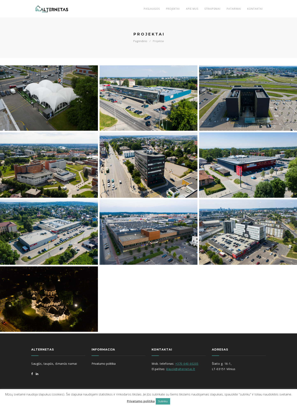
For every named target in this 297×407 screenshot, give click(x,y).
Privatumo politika (141, 401)
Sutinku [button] (163, 401)
